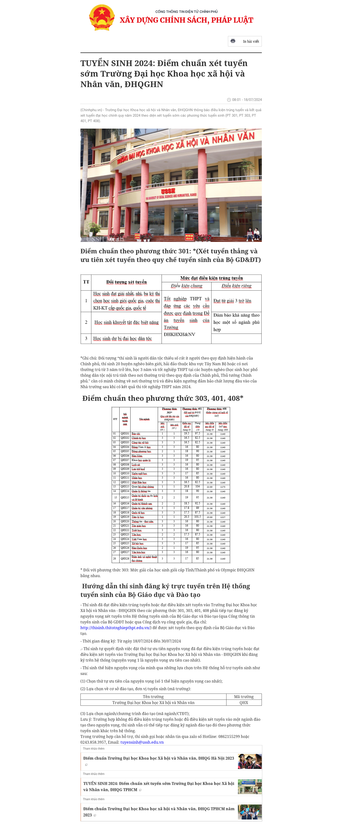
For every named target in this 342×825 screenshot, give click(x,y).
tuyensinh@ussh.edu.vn (142, 742)
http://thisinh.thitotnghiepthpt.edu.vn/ (115, 627)
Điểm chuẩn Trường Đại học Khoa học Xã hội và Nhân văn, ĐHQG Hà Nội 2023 (158, 761)
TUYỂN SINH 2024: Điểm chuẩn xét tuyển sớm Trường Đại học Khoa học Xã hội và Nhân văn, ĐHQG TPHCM (158, 786)
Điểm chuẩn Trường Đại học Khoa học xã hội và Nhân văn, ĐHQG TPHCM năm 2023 (159, 812)
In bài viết (245, 41)
